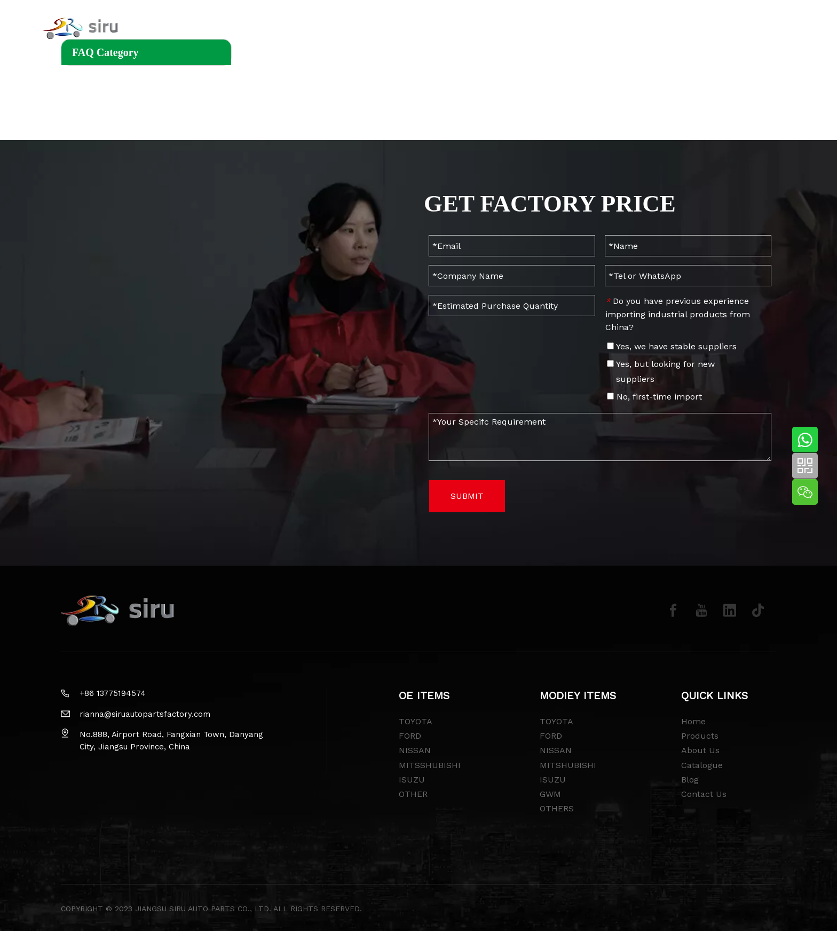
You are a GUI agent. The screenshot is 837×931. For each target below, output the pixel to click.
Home (693, 721)
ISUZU (412, 779)
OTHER (413, 794)
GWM (550, 794)
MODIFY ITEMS (337, 29)
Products (699, 736)
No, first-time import (654, 397)
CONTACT (575, 29)
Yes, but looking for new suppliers (661, 371)
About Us (700, 750)
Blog (690, 779)
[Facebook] (673, 610)
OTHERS (557, 808)
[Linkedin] (729, 610)
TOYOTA (415, 721)
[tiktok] (758, 610)
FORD (410, 736)
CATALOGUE (513, 29)
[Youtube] (701, 610)
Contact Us (704, 794)
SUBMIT (467, 496)
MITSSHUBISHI (430, 765)
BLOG (397, 29)
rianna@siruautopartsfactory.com (145, 714)
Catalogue (702, 765)
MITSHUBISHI (568, 765)
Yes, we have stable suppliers (672, 346)
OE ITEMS (267, 29)
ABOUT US (448, 29)
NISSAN (415, 750)
